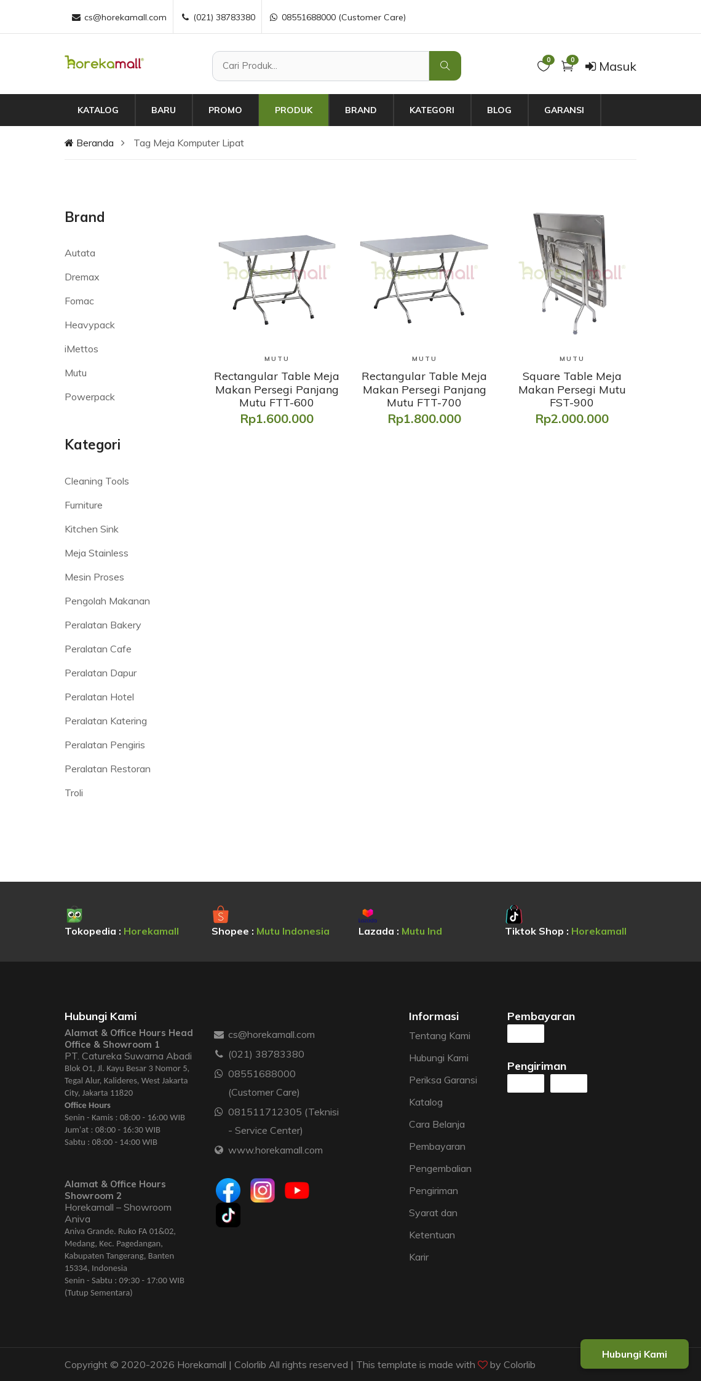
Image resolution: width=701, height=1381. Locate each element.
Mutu (76, 372)
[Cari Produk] (320, 66)
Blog (499, 110)
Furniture (84, 505)
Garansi (564, 110)
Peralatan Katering (106, 720)
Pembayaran (437, 1146)
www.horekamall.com (275, 1150)
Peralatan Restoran (108, 768)
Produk (293, 110)
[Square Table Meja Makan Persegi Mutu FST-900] (571, 390)
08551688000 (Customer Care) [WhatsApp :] (337, 17)
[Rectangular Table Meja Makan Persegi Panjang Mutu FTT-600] (276, 390)
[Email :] (219, 1034)
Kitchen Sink (92, 529)
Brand (361, 110)
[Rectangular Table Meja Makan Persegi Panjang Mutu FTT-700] (424, 390)
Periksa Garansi (443, 1080)
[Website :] (219, 1150)
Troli (74, 792)
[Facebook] (228, 1190)
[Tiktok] (228, 1215)
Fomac (79, 301)
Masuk (610, 66)
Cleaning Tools (97, 481)
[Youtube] (297, 1190)
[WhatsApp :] (219, 1073)
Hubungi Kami (439, 1057)
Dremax (82, 277)
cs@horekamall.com (271, 1034)
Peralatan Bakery (103, 625)
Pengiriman (433, 1190)
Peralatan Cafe (98, 649)
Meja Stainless (97, 553)
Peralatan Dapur (101, 673)
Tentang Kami (439, 1035)
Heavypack (90, 325)
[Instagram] (262, 1190)
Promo (225, 110)
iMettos (81, 348)
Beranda (89, 143)
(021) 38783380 (266, 1054)
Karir (419, 1257)
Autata (80, 253)
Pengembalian (440, 1168)
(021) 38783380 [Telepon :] (217, 17)
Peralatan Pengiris (105, 744)
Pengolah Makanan (107, 601)
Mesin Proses (94, 577)
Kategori (432, 110)
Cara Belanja (437, 1124)
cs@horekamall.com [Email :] (119, 17)
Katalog (98, 110)
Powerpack (90, 396)
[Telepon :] (219, 1054)
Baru (163, 110)
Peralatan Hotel (99, 697)
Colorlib (520, 1364)
